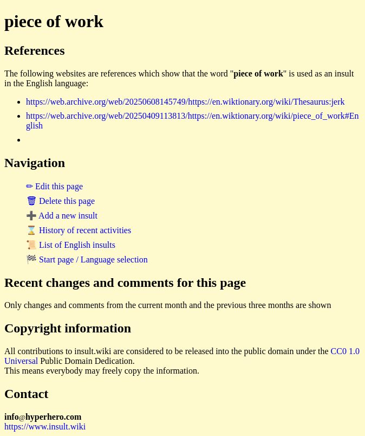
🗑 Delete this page (60, 201)
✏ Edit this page (54, 186)
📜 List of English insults (70, 244)
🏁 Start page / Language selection (87, 259)
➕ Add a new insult (61, 215)
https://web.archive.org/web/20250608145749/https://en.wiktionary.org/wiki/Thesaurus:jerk (185, 101)
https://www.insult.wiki (45, 426)
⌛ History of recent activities (78, 230)
